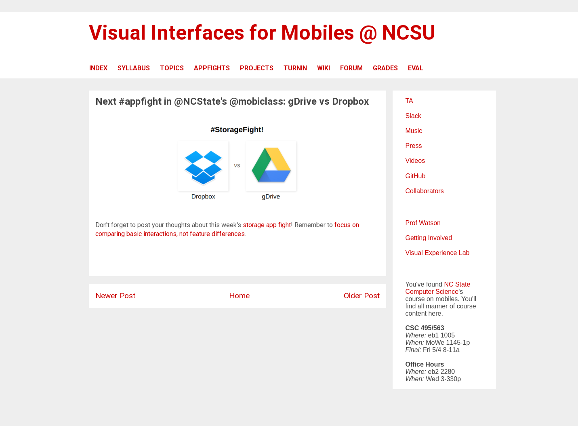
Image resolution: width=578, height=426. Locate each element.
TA (409, 100)
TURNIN (295, 68)
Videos (415, 160)
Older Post (362, 295)
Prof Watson (423, 222)
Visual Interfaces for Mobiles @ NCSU (262, 32)
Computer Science (432, 291)
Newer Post (115, 295)
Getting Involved (429, 237)
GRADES (385, 68)
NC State (457, 284)
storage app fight (267, 225)
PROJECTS (256, 68)
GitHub (416, 176)
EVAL (415, 68)
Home (239, 295)
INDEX (98, 68)
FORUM (351, 68)
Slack (413, 115)
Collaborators (425, 191)
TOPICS (172, 68)
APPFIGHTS (212, 68)
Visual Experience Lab (438, 252)
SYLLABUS (134, 68)
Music (414, 130)
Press (414, 145)
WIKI (323, 68)
